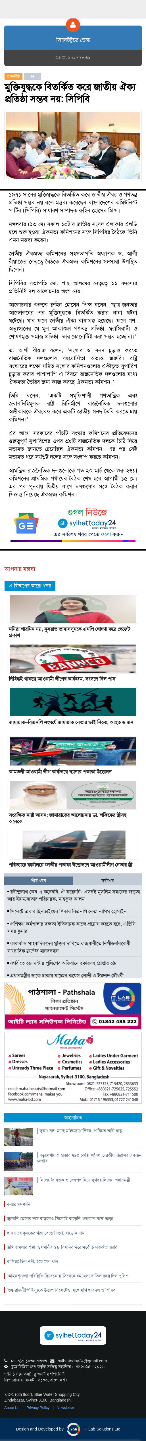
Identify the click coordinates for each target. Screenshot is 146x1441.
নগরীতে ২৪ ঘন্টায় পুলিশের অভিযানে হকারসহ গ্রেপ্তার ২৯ (61, 963)
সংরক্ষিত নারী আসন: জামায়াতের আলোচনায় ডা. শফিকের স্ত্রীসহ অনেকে (67, 818)
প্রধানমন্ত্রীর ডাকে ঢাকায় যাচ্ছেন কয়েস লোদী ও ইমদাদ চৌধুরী (65, 975)
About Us (12, 1408)
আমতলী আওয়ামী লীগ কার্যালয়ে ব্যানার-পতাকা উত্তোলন (60, 771)
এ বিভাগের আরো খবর (30, 585)
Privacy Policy (39, 1408)
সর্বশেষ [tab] (107, 881)
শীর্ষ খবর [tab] (38, 881)
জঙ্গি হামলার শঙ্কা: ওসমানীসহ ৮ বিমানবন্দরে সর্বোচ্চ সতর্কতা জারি (62, 1247)
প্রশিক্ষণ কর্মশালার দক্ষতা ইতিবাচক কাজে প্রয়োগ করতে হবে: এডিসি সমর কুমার (71, 928)
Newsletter (65, 1408)
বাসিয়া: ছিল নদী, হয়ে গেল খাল (32, 1261)
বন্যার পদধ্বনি (18, 1204)
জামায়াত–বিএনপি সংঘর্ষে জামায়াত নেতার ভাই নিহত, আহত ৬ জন (71, 722)
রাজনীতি (13, 76)
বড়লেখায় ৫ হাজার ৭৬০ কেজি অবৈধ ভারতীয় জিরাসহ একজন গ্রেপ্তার (89, 1158)
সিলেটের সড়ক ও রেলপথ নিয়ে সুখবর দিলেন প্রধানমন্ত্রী (84, 1180)
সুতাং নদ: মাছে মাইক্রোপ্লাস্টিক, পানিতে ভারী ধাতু (80, 1131)
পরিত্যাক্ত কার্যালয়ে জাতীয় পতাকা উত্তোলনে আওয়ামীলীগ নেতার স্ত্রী (70, 864)
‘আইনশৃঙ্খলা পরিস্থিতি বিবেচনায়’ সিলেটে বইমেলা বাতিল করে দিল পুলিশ (67, 1276)
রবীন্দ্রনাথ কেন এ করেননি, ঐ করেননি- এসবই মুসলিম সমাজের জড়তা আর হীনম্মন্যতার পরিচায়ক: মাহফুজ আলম (73, 895)
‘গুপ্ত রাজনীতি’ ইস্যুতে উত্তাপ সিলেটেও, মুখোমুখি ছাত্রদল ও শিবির (61, 1290)
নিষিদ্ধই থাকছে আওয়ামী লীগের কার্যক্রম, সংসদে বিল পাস (62, 678)
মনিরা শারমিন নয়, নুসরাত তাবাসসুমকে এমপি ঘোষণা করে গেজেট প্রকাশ (69, 632)
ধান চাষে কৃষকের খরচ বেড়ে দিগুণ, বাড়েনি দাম (46, 1233)
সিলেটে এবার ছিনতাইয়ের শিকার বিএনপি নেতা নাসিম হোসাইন (67, 911)
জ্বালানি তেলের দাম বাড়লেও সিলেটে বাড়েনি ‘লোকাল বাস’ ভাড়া (60, 1219)
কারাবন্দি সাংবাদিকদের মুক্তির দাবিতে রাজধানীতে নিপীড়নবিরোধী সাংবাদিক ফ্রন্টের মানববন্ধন (68, 947)
